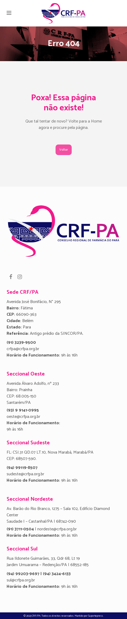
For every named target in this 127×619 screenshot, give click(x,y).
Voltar (63, 149)
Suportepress (95, 616)
